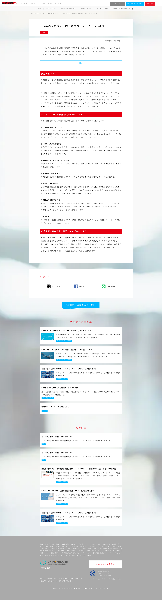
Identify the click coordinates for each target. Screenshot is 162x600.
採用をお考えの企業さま (121, 8)
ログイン (117, 3)
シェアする (81, 286)
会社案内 (42, 578)
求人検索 (150, 3)
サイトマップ (58, 578)
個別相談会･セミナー (68, 8)
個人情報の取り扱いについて (49, 581)
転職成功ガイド (86, 8)
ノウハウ (44, 32)
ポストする (53, 286)
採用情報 (49, 578)
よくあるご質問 (102, 8)
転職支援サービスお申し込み (135, 3)
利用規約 (66, 578)
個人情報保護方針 (65, 581)
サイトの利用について (77, 578)
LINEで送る (109, 286)
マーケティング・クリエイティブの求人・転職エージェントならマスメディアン (81, 588)
